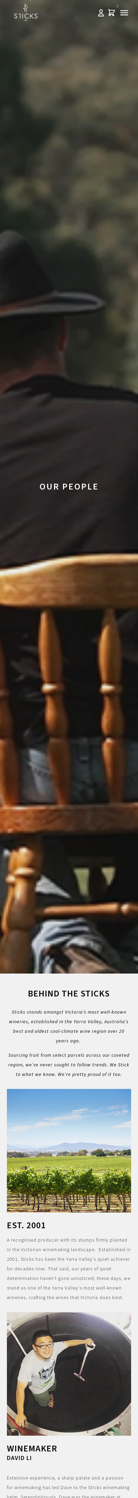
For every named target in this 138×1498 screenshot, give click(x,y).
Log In (101, 13)
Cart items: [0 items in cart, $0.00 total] (111, 13)
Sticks (26, 12)
